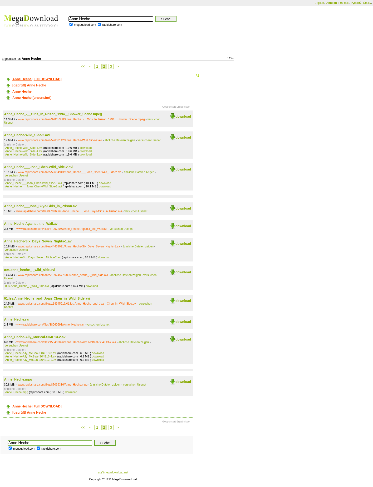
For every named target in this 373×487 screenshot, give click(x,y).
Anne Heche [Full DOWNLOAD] (37, 79)
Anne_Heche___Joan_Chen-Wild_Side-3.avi (33, 183)
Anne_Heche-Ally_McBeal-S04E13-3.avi (30, 353)
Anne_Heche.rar (16, 319)
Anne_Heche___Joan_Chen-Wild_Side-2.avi (38, 167)
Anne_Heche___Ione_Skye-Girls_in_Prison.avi (41, 206)
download (183, 116)
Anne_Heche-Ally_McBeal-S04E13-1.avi (30, 359)
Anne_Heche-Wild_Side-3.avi (24, 154)
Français (343, 3)
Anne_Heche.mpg (18, 379)
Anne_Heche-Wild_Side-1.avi (24, 148)
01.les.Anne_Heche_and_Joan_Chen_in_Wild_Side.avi (47, 298)
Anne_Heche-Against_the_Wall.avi (31, 224)
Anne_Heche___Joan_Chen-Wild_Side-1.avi (33, 186)
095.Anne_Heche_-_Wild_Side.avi (27, 286)
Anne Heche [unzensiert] (31, 98)
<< (83, 66)
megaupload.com (85, 24)
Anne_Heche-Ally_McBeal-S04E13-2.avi (35, 337)
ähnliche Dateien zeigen (119, 140)
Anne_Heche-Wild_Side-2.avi (27, 135)
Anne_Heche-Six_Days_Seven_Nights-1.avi (38, 241)
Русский (356, 3)
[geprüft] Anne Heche (29, 85)
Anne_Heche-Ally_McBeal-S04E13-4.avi (30, 356)
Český (367, 3)
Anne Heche (22, 91)
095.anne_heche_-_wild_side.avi (29, 270)
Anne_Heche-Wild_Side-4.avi (24, 151)
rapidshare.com (112, 24)
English (319, 3)
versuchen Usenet (149, 140)
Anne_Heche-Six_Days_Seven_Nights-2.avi (33, 257)
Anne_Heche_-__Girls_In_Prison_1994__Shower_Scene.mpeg (53, 114)
